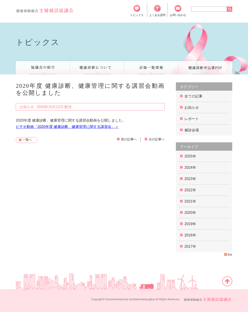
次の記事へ (157, 139)
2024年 (190, 167)
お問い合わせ (178, 11)
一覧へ (27, 139)
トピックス (137, 11)
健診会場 (191, 130)
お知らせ (191, 107)
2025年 (190, 156)
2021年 (190, 201)
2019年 (190, 224)
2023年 (190, 179)
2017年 (190, 246)
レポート (191, 119)
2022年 (190, 190)
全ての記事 (193, 96)
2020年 (190, 213)
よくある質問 (157, 11)
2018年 (190, 235)
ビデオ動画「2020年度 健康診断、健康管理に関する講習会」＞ (67, 127)
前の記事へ (129, 139)
